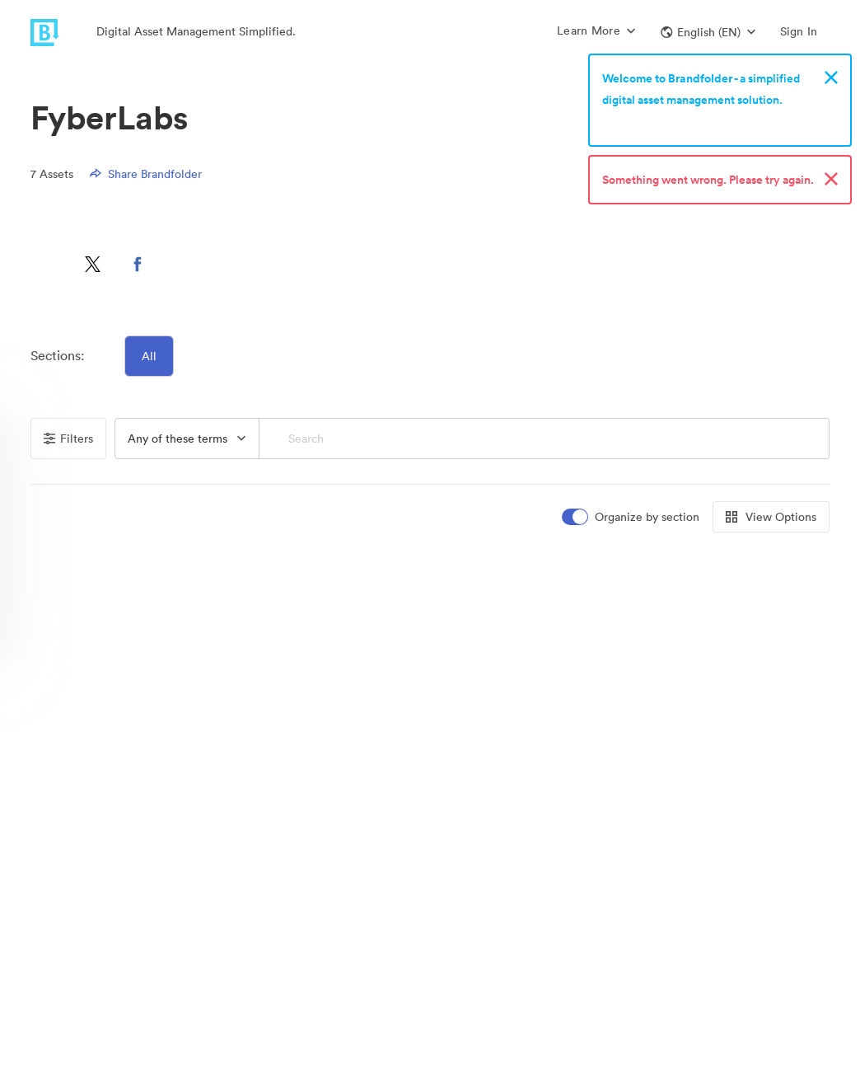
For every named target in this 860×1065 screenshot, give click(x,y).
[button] (708, 32)
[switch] (631, 517)
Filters (68, 438)
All (149, 356)
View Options (771, 516)
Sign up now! (640, 121)
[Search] (544, 438)
